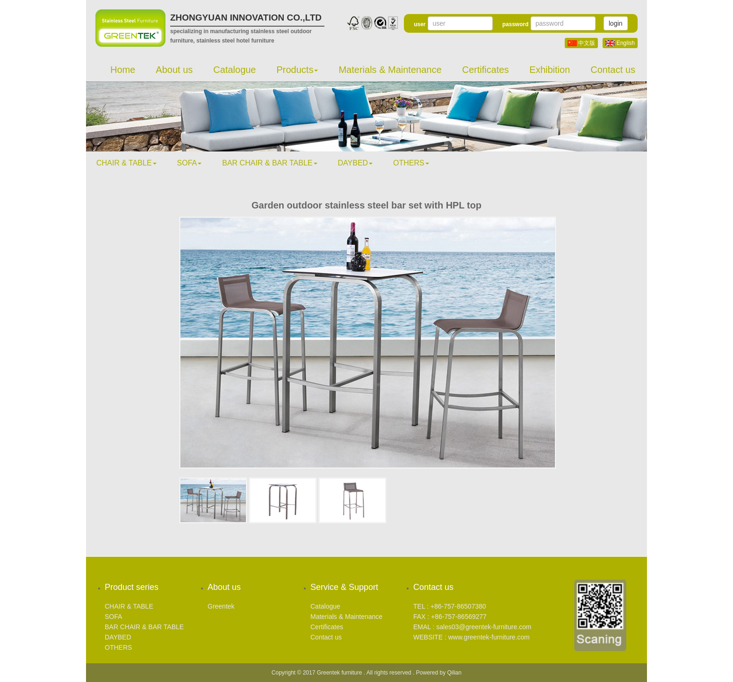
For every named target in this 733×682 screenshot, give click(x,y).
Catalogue (234, 70)
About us (174, 70)
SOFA (189, 163)
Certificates (485, 70)
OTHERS (411, 163)
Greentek (221, 606)
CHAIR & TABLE (126, 163)
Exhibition (550, 70)
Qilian (454, 672)
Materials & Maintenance (389, 70)
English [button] (620, 43)
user (419, 24)
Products (297, 70)
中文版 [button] (581, 43)
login (616, 23)
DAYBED (355, 163)
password (515, 24)
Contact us (612, 70)
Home (122, 70)
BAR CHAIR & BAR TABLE (269, 163)
